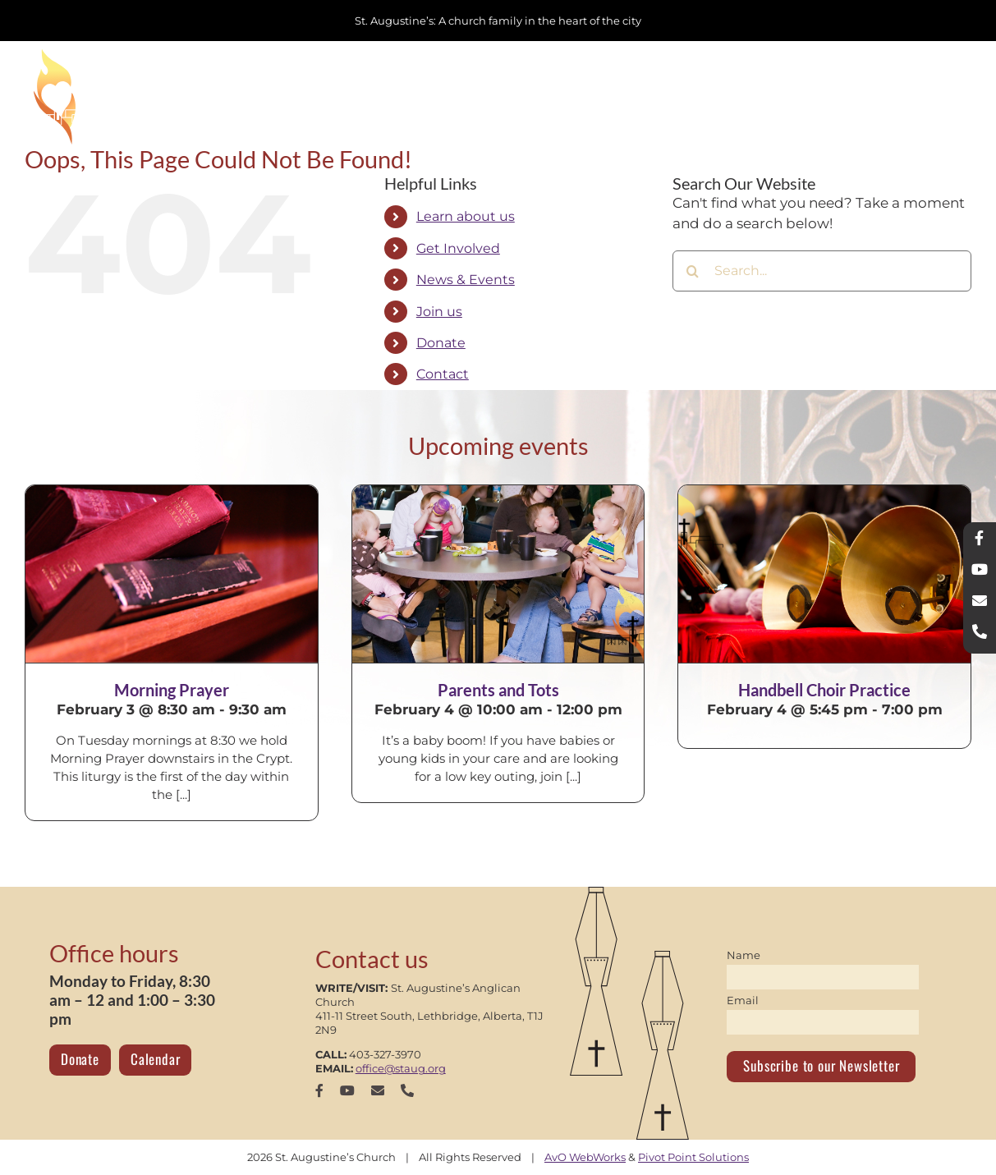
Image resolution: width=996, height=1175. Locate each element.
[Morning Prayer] (171, 574)
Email (743, 1000)
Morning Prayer (171, 690)
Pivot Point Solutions (693, 1157)
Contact (442, 374)
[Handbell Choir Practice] (824, 574)
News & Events (465, 279)
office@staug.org (401, 1068)
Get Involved (458, 248)
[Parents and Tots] (498, 574)
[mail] (377, 1090)
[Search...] (821, 270)
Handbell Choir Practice (824, 690)
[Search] (693, 270)
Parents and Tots (498, 690)
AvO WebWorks (585, 1157)
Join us (439, 311)
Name (743, 955)
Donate (441, 343)
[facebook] (319, 1090)
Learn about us (465, 216)
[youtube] (347, 1090)
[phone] (407, 1090)
